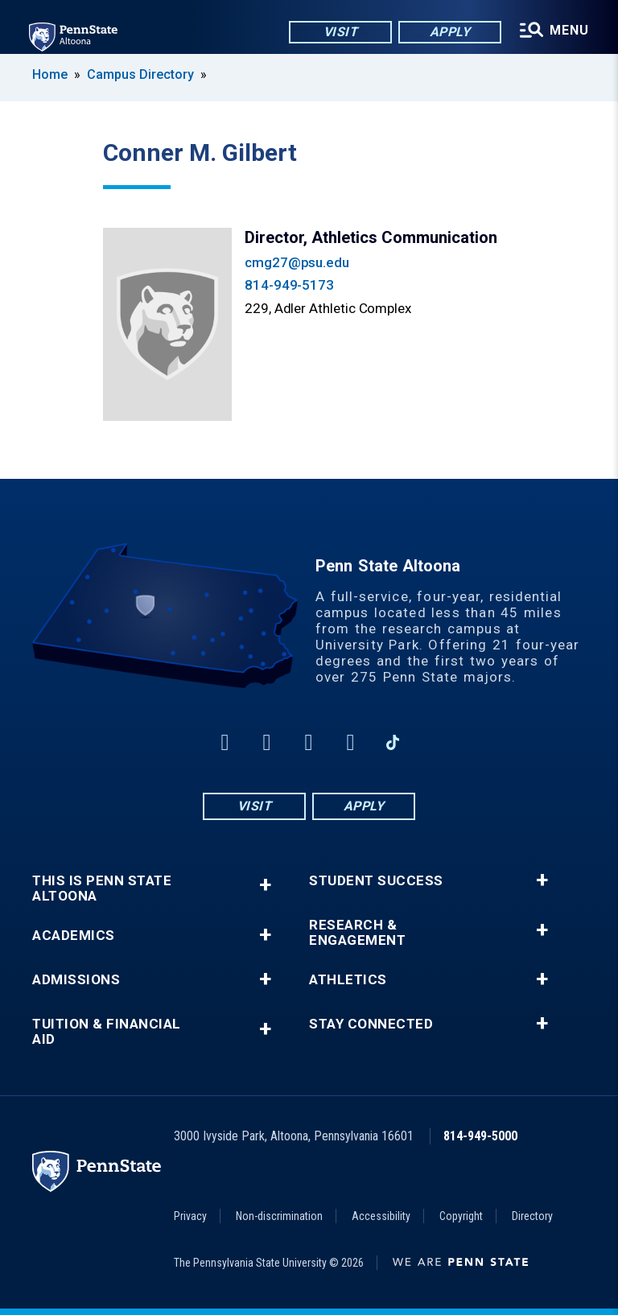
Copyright (461, 1216)
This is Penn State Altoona (101, 888)
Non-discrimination (279, 1216)
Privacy (190, 1216)
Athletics (348, 979)
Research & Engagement (357, 932)
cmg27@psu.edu (297, 262)
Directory (532, 1216)
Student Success (376, 880)
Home (50, 74)
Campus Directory (140, 74)
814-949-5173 (289, 285)
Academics (73, 935)
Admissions (76, 979)
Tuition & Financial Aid (106, 1031)
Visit (340, 31)
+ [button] (265, 885)
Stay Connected (371, 1024)
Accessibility (381, 1216)
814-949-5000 (480, 1136)
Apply (450, 31)
